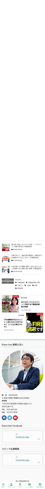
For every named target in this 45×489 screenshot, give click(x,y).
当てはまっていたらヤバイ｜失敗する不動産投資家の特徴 (30, 304)
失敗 (35, 285)
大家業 (29, 285)
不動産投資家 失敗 (34, 282)
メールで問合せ (29, 485)
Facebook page (22, 436)
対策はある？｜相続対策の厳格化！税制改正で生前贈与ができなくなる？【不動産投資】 (26, 256)
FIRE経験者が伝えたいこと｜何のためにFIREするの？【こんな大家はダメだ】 (13, 323)
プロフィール (11, 485)
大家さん (20, 285)
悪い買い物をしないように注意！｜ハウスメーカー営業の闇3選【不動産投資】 (26, 245)
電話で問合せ (40, 485)
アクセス (20, 485)
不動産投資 (20, 282)
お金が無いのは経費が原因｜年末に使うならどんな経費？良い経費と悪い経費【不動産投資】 (26, 267)
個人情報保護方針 (22, 481)
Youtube (18, 279)
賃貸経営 (20, 288)
